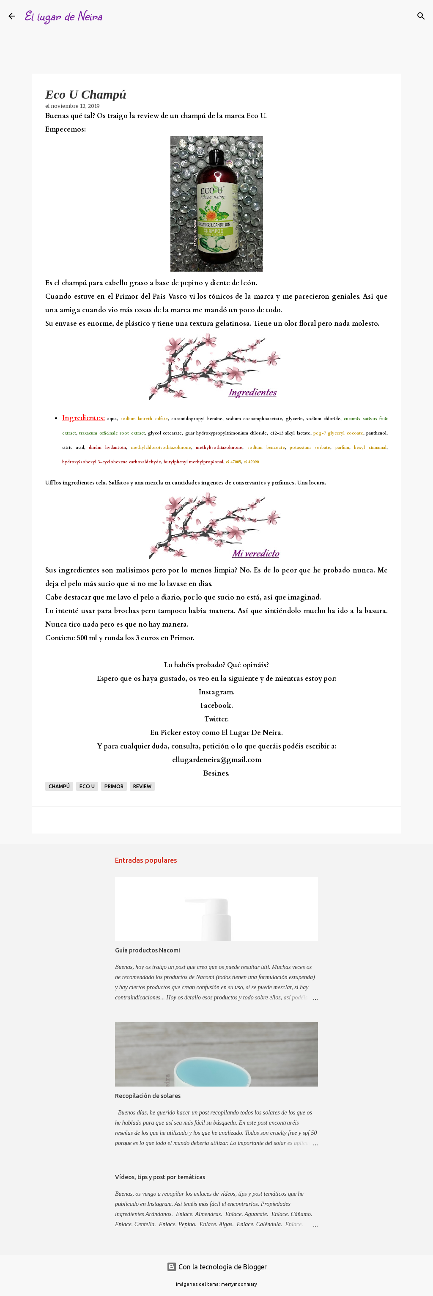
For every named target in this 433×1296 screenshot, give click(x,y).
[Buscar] (114, 16)
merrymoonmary (239, 1284)
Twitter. (216, 719)
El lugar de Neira (63, 16)
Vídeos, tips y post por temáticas (160, 1177)
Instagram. (217, 692)
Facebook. (216, 705)
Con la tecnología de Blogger (217, 1267)
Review (142, 786)
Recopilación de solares (148, 1095)
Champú (59, 786)
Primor (113, 786)
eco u (87, 786)
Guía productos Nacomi (147, 950)
